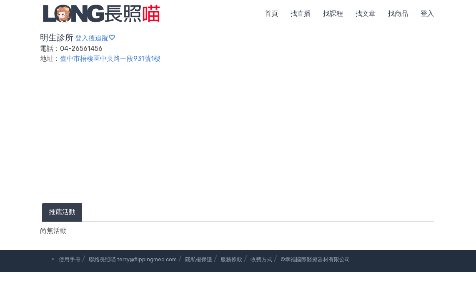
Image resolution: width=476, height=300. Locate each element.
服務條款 (231, 259)
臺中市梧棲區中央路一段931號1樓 (110, 58)
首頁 (271, 14)
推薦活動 (62, 212)
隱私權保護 (198, 259)
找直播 (301, 14)
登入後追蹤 (95, 38)
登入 (427, 14)
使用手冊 (69, 259)
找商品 (398, 14)
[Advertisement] (238, 140)
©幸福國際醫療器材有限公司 (315, 259)
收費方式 (261, 259)
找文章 (366, 14)
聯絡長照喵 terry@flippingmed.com (133, 259)
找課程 (333, 14)
